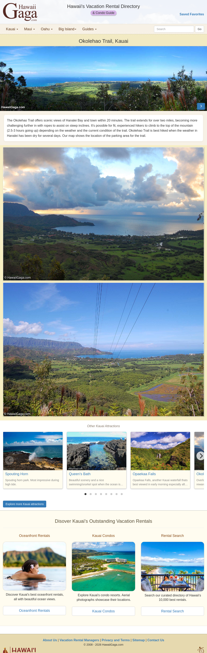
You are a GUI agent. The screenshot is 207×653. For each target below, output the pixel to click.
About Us (50, 640)
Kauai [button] (12, 29)
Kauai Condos (103, 611)
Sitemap (138, 640)
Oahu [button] (47, 29)
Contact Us (155, 640)
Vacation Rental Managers (79, 640)
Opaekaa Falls (144, 474)
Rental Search (172, 611)
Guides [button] (89, 29)
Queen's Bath (80, 474)
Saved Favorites (192, 14)
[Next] (200, 455)
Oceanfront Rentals (34, 611)
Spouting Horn (16, 474)
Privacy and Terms (116, 640)
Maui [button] (29, 29)
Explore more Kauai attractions (25, 504)
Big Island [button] (67, 29)
